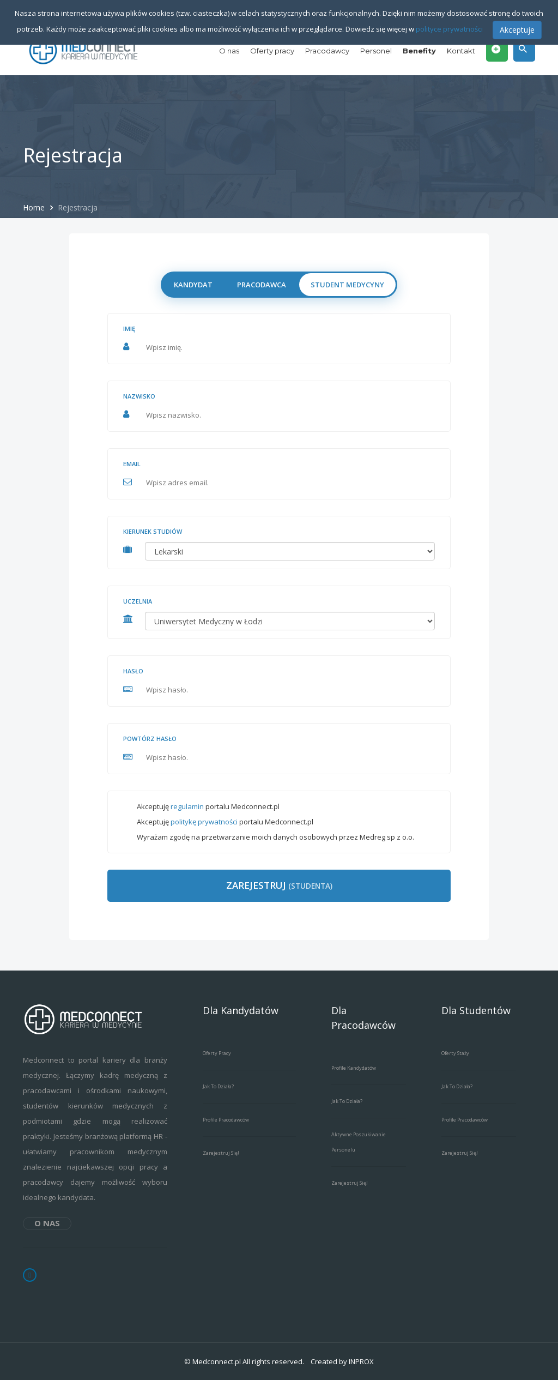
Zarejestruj (279, 885)
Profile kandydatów (353, 1067)
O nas (229, 50)
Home (35, 207)
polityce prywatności (449, 29)
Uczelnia (137, 601)
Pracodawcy (327, 50)
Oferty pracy (272, 50)
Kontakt (461, 50)
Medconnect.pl (216, 1361)
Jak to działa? (218, 1086)
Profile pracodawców (226, 1119)
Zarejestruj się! (221, 1152)
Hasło (133, 671)
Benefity (419, 50)
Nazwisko (139, 396)
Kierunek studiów (152, 531)
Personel (376, 50)
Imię (129, 328)
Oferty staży (455, 1053)
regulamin (187, 806)
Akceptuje (517, 30)
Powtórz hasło (150, 738)
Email (132, 464)
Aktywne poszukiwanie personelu (358, 1142)
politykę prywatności (204, 822)
